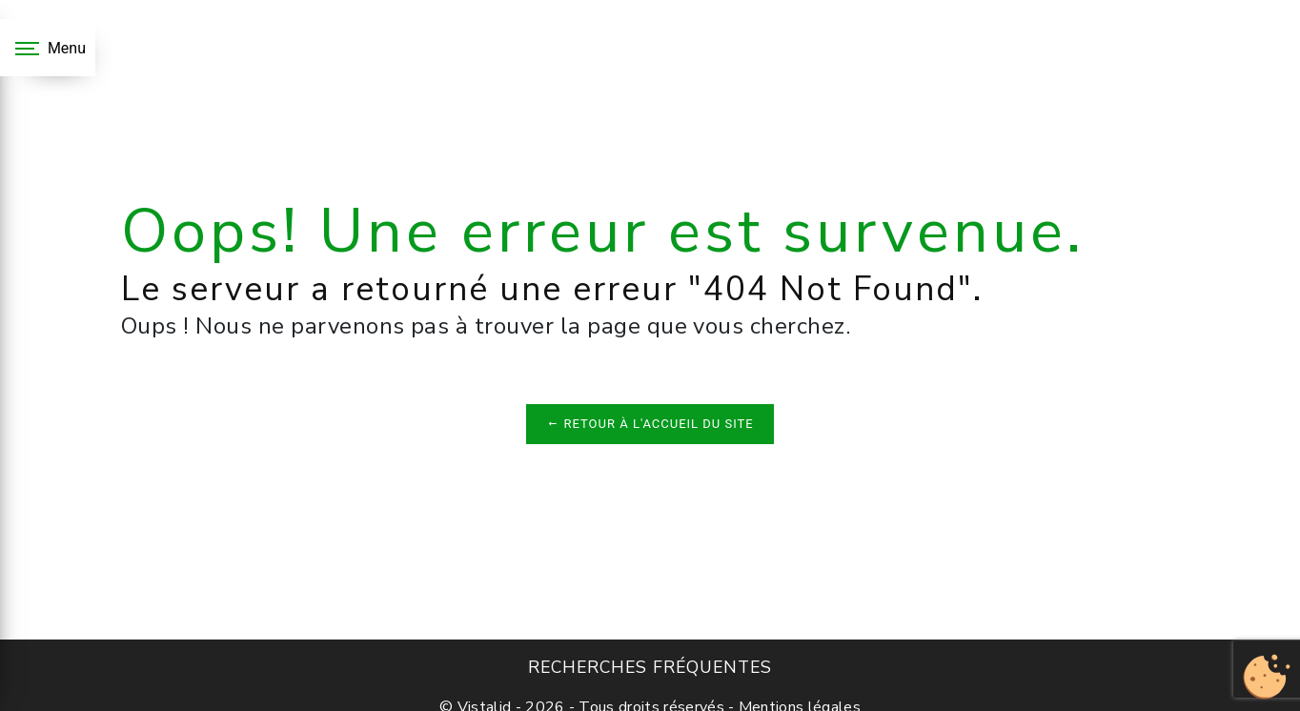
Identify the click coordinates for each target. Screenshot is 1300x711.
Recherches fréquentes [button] (650, 667)
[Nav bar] (47, 47)
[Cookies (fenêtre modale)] (1266, 678)
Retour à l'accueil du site (649, 423)
